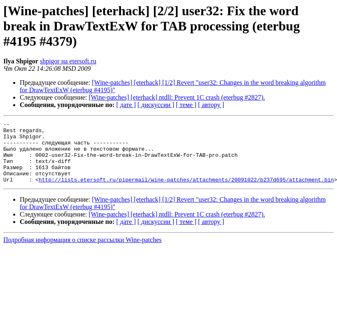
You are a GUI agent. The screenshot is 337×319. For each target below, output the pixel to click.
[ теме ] (186, 104)
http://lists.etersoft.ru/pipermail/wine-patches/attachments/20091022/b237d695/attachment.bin (186, 192)
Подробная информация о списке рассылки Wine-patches (82, 252)
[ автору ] (211, 104)
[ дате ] (126, 104)
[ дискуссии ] (155, 104)
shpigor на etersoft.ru (68, 61)
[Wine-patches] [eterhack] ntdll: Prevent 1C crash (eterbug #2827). (177, 97)
